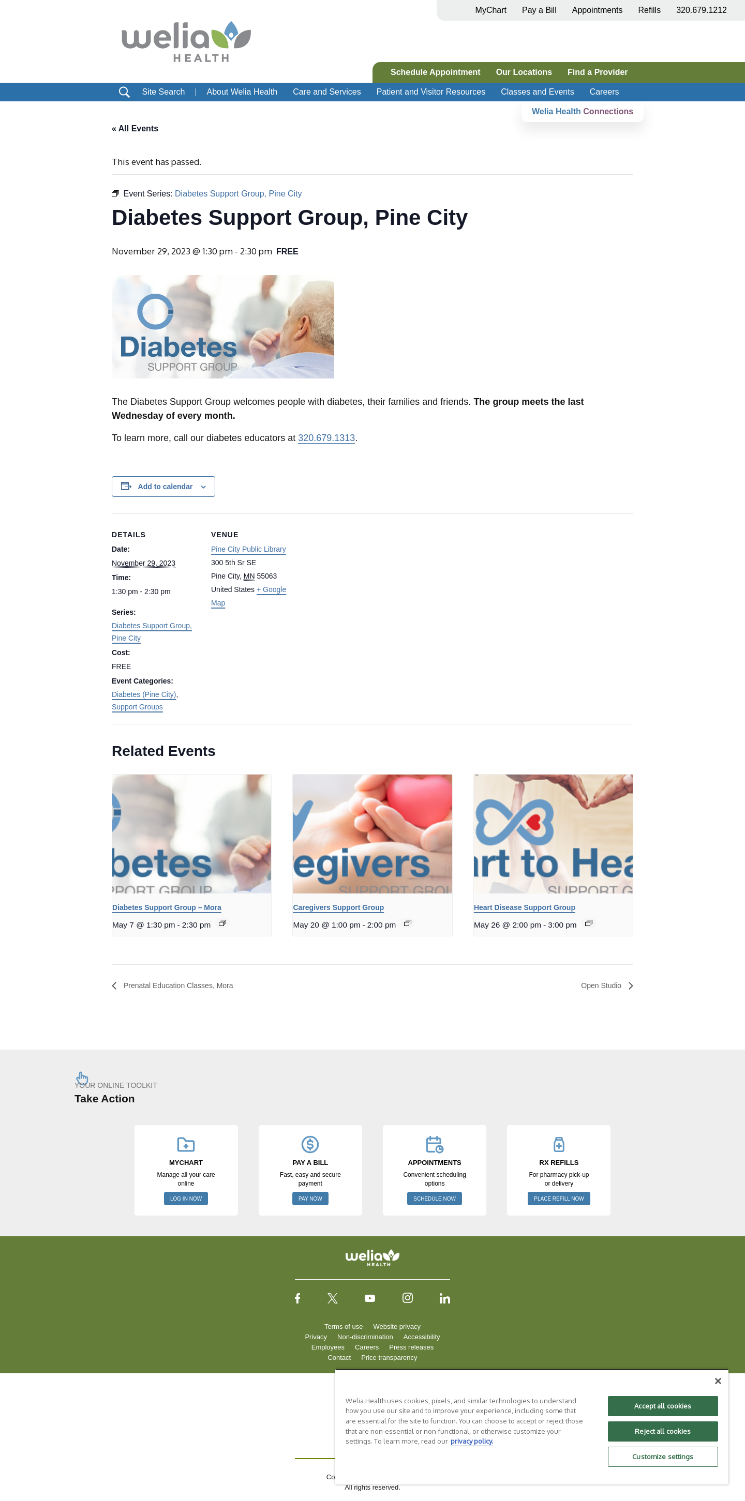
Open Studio (599, 985)
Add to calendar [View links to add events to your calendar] (165, 486)
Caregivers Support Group (338, 908)
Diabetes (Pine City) (144, 695)
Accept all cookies (662, 1406)
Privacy (316, 1337)
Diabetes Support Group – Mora (166, 908)
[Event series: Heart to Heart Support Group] (588, 923)
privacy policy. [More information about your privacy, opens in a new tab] (472, 1441)
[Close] (718, 1381)
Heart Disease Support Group (524, 908)
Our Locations (524, 72)
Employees (328, 1347)
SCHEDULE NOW (434, 1199)
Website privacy (397, 1326)
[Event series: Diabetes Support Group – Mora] (222, 923)
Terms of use (343, 1326)
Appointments (597, 10)
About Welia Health (241, 91)
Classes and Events (537, 91)
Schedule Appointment (436, 72)
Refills (649, 10)
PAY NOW (310, 1199)
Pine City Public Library (248, 549)
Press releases (411, 1347)
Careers (604, 91)
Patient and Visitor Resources (431, 91)
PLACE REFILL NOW (559, 1199)
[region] (531, 1426)
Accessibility (422, 1337)
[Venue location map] (365, 585)
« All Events (135, 128)
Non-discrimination (365, 1337)
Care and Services (327, 91)
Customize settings (662, 1456)
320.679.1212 (701, 10)
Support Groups (137, 707)
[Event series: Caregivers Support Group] (407, 923)
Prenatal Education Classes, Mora (185, 985)
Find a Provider (598, 72)
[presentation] (191, 834)
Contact (339, 1357)
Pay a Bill (539, 10)
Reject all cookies (663, 1431)
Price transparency (389, 1357)
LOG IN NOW (186, 1199)
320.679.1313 (326, 438)
